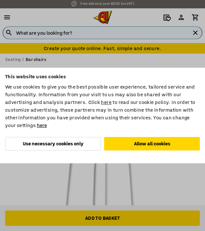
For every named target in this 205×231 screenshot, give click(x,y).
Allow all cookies (152, 144)
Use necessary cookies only (53, 144)
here (106, 102)
